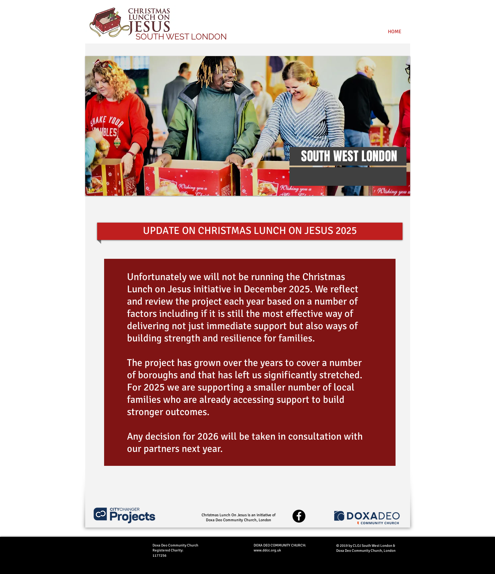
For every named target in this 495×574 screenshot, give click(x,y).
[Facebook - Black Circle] (298, 516)
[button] (247, 126)
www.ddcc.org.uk (267, 550)
